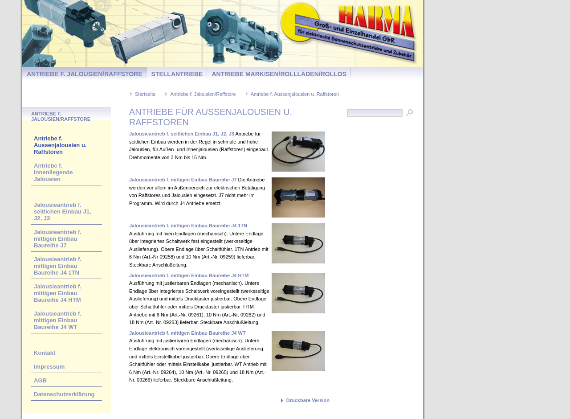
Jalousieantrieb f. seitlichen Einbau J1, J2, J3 (62, 211)
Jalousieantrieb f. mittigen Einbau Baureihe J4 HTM (57, 293)
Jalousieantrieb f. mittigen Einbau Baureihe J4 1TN (57, 266)
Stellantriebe (177, 74)
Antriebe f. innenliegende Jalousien (53, 172)
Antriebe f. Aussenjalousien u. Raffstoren (295, 94)
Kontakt (44, 352)
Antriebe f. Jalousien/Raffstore (84, 74)
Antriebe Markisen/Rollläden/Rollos (279, 74)
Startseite (145, 94)
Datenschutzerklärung (64, 394)
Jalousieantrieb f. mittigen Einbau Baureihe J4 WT (57, 320)
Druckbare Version (308, 400)
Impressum (49, 366)
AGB (40, 380)
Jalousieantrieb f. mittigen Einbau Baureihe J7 (57, 239)
